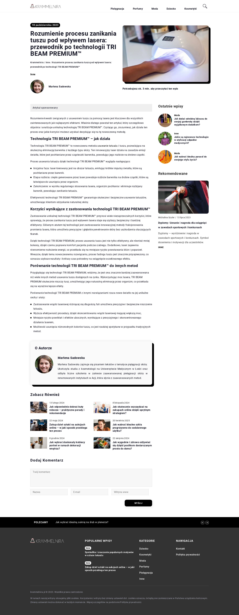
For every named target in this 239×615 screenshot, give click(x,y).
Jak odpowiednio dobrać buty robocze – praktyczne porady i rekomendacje (66, 410)
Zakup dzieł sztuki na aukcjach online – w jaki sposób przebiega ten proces (68, 427)
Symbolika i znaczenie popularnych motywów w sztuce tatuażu (109, 554)
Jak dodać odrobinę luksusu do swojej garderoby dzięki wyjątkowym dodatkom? (190, 121)
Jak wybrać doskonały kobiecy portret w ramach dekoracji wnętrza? (67, 445)
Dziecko (179, 6)
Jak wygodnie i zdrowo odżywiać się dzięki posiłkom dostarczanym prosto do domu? (132, 445)
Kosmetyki (193, 6)
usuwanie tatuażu (107, 145)
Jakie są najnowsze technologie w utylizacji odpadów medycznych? (191, 140)
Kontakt (180, 548)
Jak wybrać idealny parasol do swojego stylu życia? (190, 158)
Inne (33, 74)
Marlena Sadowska (60, 86)
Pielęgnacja (141, 6)
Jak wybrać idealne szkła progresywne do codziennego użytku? (129, 427)
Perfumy (156, 6)
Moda (168, 6)
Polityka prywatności (188, 554)
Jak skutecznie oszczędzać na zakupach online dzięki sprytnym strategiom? (131, 410)
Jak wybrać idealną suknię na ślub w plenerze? (82, 522)
